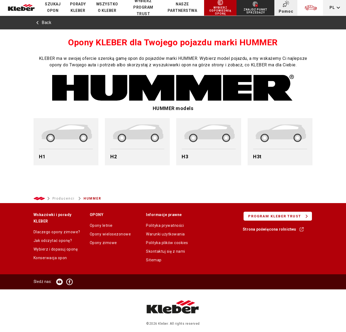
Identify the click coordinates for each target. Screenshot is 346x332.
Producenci (64, 198)
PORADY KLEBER (78, 7)
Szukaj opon (53, 7)
